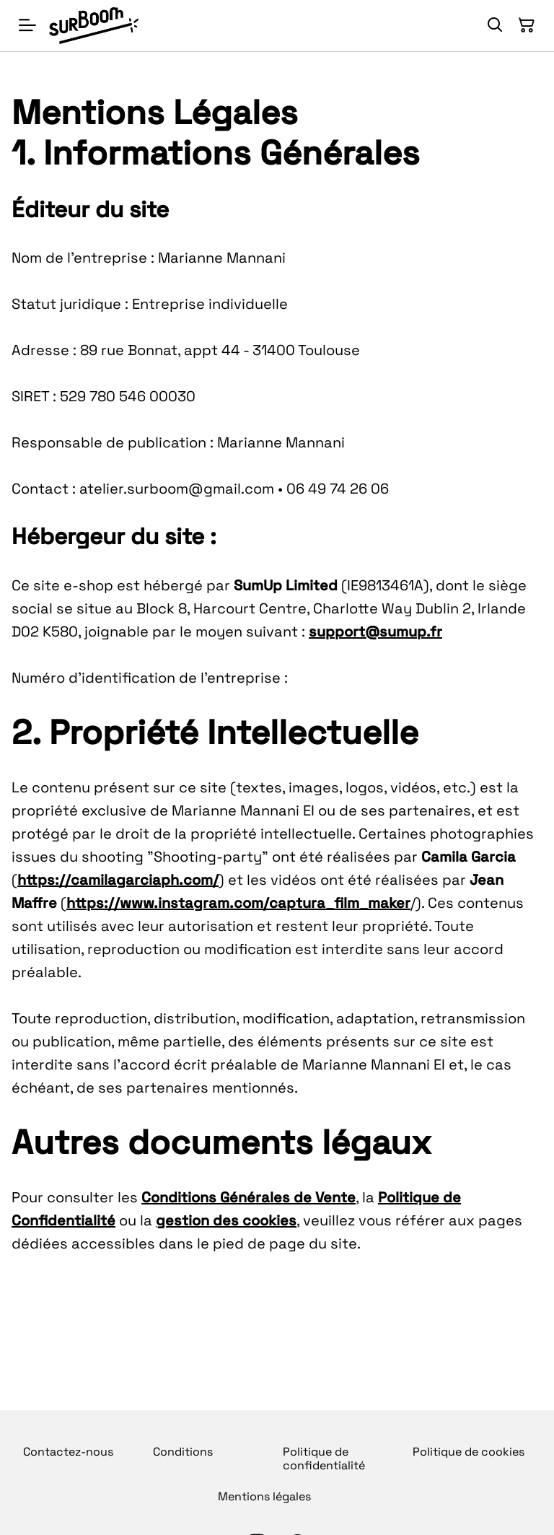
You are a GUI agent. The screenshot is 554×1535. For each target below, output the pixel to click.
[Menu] (27, 25)
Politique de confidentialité (324, 1458)
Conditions (183, 1451)
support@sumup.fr (375, 631)
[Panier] (526, 25)
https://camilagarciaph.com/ (118, 879)
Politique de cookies (468, 1451)
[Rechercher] (495, 25)
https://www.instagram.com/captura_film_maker (238, 902)
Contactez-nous (68, 1451)
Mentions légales (264, 1496)
